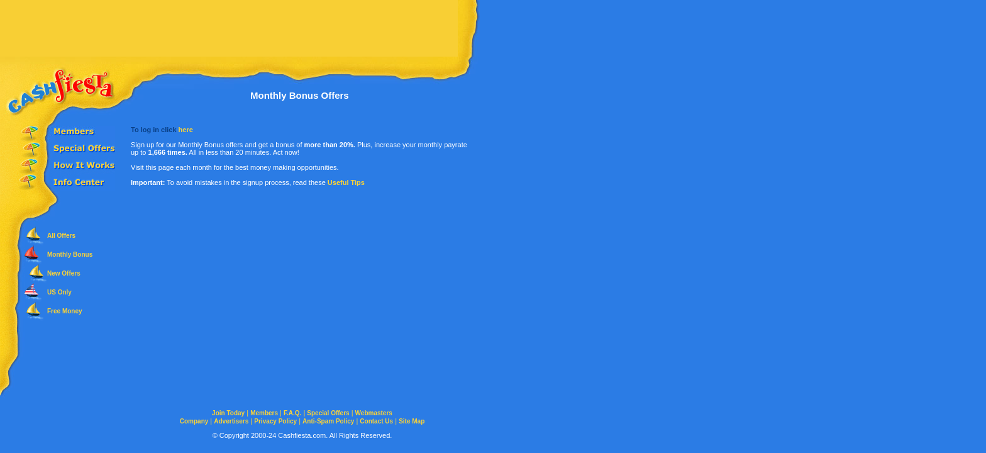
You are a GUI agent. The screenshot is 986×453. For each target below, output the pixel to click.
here (186, 129)
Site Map (411, 421)
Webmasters (373, 413)
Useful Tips (346, 182)
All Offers (61, 235)
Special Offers (328, 413)
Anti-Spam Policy (328, 421)
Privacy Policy (275, 421)
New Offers (63, 273)
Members (264, 413)
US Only (59, 292)
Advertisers (231, 421)
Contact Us (376, 421)
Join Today (228, 413)
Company (194, 421)
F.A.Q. (292, 413)
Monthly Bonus (69, 254)
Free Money (64, 311)
